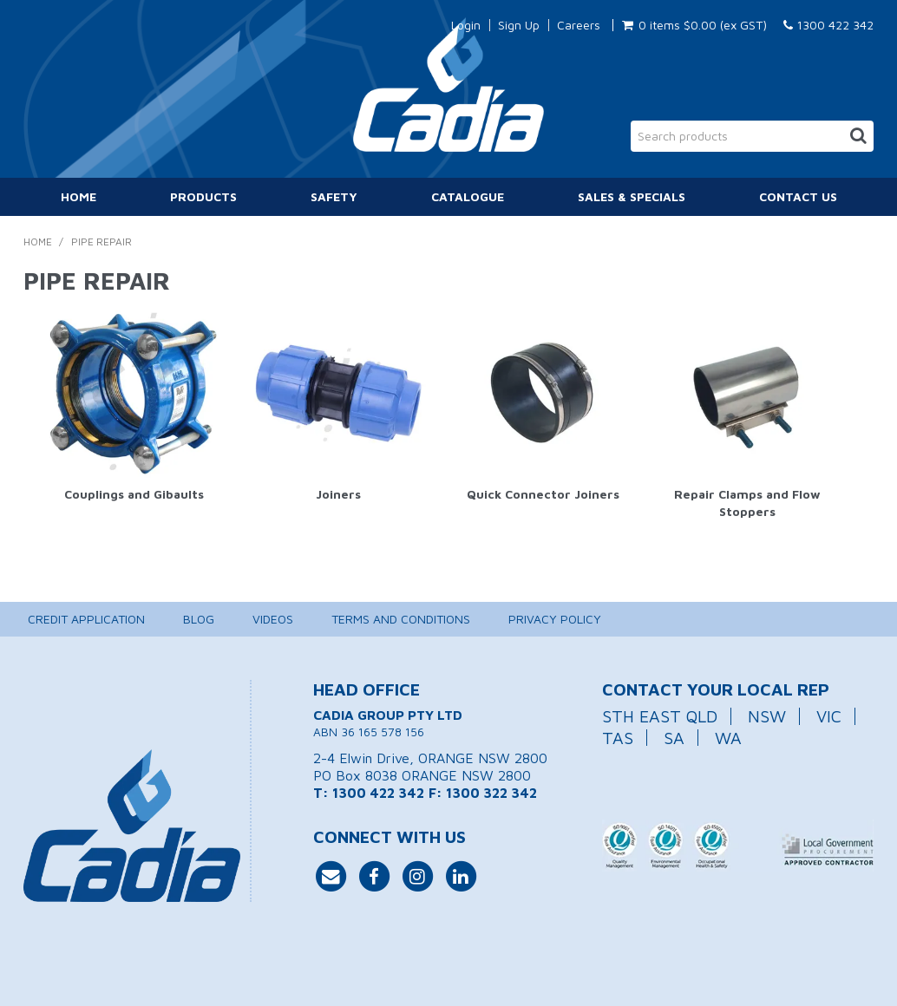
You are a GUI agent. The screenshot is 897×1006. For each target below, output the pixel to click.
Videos (272, 618)
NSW (767, 716)
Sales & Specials (631, 196)
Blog (198, 618)
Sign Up (519, 25)
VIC (828, 716)
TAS (617, 738)
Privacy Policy (554, 618)
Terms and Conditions (400, 618)
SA (674, 738)
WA (728, 738)
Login (466, 25)
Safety (334, 196)
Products (203, 196)
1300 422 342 (828, 24)
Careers (578, 25)
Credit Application (86, 618)
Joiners (338, 494)
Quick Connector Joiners (543, 494)
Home (78, 196)
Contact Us (798, 196)
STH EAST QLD (659, 716)
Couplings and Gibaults (134, 494)
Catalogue (467, 196)
